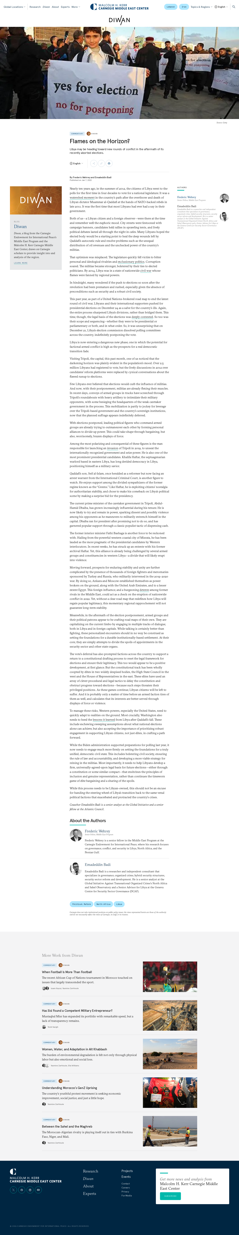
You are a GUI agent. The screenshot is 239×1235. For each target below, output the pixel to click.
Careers (125, 1187)
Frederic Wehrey (81, 177)
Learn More (21, 263)
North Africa (103, 904)
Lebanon (171, 6)
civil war (145, 270)
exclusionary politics (131, 262)
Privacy (125, 1191)
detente (144, 590)
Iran (184, 6)
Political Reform (81, 904)
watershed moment (82, 197)
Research (35, 6)
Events (126, 1177)
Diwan (46, 6)
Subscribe (170, 1196)
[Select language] (221, 6)
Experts (65, 6)
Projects (127, 1171)
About (55, 6)
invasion (112, 448)
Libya (119, 904)
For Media (126, 1195)
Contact (125, 1183)
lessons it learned (104, 720)
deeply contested (142, 317)
